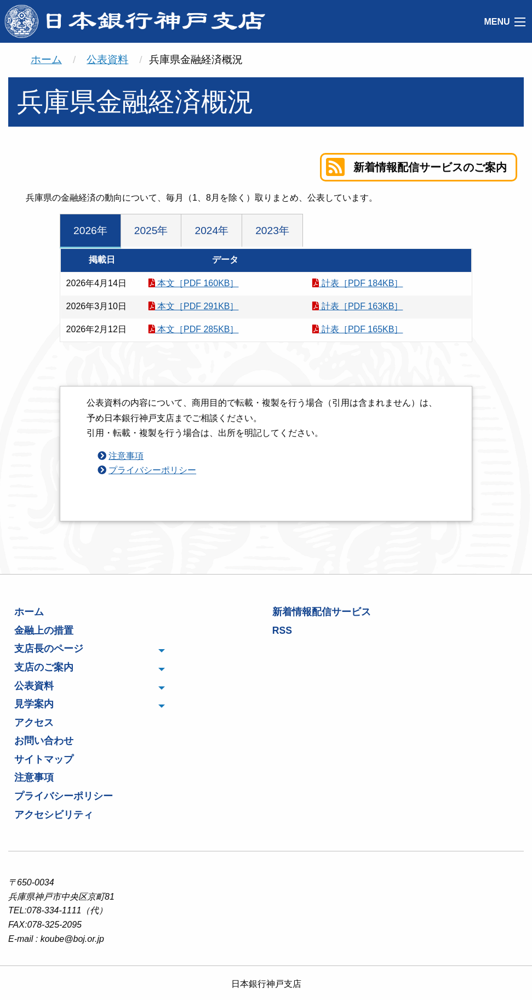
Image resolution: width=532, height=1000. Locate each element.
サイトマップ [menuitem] (43, 759)
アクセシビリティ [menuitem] (53, 814)
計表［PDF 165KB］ (357, 329)
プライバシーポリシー (152, 470)
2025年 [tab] (151, 230)
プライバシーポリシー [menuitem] (63, 796)
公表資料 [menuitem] (34, 685)
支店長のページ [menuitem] (48, 648)
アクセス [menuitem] (34, 722)
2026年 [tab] (90, 230)
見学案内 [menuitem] (34, 703)
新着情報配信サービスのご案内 (416, 167)
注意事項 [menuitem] (34, 777)
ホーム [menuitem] (29, 611)
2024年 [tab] (211, 230)
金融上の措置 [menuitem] (43, 630)
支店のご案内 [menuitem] (43, 667)
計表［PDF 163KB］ (357, 306)
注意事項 (126, 456)
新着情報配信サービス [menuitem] (321, 611)
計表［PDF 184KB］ (357, 283)
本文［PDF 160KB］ (193, 283)
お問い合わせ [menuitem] (43, 740)
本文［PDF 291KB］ (193, 306)
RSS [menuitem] (282, 630)
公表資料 (107, 59)
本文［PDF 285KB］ (193, 329)
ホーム (46, 59)
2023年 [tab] (272, 230)
